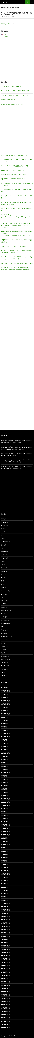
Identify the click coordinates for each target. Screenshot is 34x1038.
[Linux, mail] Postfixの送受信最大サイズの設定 (14, 166)
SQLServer (4, 656)
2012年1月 (4, 825)
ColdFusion (4, 542)
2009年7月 (4, 923)
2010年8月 (4, 880)
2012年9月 (4, 808)
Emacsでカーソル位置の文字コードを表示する (14, 95)
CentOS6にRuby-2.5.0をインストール (12, 104)
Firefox (3, 558)
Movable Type (5, 610)
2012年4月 (4, 815)
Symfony (3, 663)
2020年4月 (4, 688)
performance (5, 623)
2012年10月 (4, 805)
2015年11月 (4, 737)
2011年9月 (4, 838)
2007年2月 (4, 1018)
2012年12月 (4, 799)
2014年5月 (4, 766)
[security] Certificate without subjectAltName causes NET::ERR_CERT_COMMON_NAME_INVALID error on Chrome (17, 225)
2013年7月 (4, 779)
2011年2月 (4, 861)
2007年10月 (4, 992)
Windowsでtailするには (8, 100)
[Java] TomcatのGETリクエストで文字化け (13, 246)
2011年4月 (4, 854)
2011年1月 (4, 864)
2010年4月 (4, 893)
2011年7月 (4, 844)
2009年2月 (4, 939)
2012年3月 (4, 818)
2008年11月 (4, 949)
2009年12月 (4, 907)
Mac (2, 600)
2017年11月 (4, 701)
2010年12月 (4, 867)
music (3, 614)
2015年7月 (4, 740)
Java (2, 587)
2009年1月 (4, 942)
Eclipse (3, 548)
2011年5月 (4, 851)
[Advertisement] (17, 58)
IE (1, 578)
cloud (2, 538)
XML (2, 672)
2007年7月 (4, 1001)
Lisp (2, 597)
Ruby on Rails (5, 636)
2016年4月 (4, 723)
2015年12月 (4, 733)
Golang (3, 568)
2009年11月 (4, 910)
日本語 (6, 36)
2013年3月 (4, 789)
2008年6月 (4, 965)
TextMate (4, 666)
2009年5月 (4, 929)
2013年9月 (4, 776)
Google (3, 571)
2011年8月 (4, 841)
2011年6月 (4, 848)
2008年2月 (4, 978)
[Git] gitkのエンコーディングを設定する (12, 170)
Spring (3, 649)
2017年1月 (4, 710)
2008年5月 (4, 969)
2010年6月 (4, 887)
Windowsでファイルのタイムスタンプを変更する (15, 91)
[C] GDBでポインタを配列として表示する (13, 179)
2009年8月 (4, 920)
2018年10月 (4, 691)
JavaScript (4, 591)
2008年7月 (4, 962)
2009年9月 (4, 916)
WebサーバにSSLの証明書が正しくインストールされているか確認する (16, 13)
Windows (3, 669)
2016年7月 (4, 717)
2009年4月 (4, 933)
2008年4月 (4, 972)
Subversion (4, 659)
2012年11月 (4, 802)
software (3, 646)
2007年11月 (4, 988)
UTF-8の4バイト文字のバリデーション (12, 86)
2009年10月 (4, 913)
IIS (1, 581)
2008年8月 (4, 959)
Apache (3, 525)
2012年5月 (4, 812)
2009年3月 (4, 936)
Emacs (3, 551)
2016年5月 (4, 720)
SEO (2, 643)
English (6, 35)
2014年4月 (4, 769)
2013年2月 (4, 792)
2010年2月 (4, 900)
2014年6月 (4, 763)
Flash (2, 561)
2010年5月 (4, 890)
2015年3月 (4, 746)
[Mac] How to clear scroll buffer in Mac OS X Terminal (17, 263)
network (3, 620)
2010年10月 (4, 874)
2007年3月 (4, 1014)
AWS (2, 532)
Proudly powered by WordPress (9, 1036)
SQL (2, 653)
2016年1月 (4, 730)
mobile (3, 607)
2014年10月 (4, 753)
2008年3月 (4, 975)
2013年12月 (4, 773)
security (3, 640)
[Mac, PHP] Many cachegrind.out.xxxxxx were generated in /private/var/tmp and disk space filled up (16, 217)
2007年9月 (4, 995)
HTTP (2, 574)
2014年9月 (4, 756)
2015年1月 (4, 750)
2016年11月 (4, 714)
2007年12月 (4, 985)
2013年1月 (4, 795)
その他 (3, 676)
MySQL (3, 617)
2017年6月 (4, 707)
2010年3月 (4, 897)
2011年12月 (4, 828)
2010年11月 (4, 871)
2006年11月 (4, 1027)
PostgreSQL (4, 630)
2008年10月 (4, 952)
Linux (2, 594)
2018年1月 (4, 697)
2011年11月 (4, 831)
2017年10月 (4, 704)
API (2, 529)
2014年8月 (4, 759)
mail (2, 604)
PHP (2, 627)
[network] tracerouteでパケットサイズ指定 (14, 174)
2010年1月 (4, 903)
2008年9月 (4, 956)
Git (2, 564)
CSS (2, 545)
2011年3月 (4, 857)
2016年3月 (4, 727)
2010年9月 (4, 877)
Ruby (2, 633)
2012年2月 (4, 822)
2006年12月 (4, 1024)
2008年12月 (4, 946)
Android (3, 522)
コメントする (11, 16)
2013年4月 (4, 786)
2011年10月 (4, 835)
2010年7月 (4, 884)
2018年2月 (4, 694)
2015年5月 (4, 743)
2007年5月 (4, 1008)
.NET (2, 519)
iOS (2, 584)
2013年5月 (4, 782)
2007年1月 (4, 1021)
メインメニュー (32, 2)
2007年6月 (4, 1005)
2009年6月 (4, 926)
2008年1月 (4, 982)
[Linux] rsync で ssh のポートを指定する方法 (14, 155)
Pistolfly (4, 2)
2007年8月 (4, 998)
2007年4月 (4, 1011)
